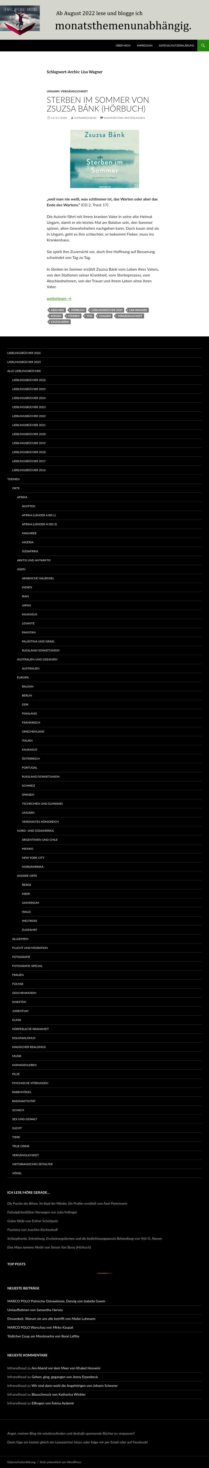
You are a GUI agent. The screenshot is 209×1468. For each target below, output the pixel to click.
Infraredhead (85, 118)
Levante (28, 623)
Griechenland (33, 731)
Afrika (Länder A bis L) (39, 515)
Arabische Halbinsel (38, 578)
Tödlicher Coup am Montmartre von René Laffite (43, 1336)
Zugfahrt (29, 930)
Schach (18, 1110)
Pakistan (29, 632)
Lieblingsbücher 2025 (24, 362)
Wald (26, 912)
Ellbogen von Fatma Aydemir (53, 1403)
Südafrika (30, 551)
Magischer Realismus (29, 1047)
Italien (27, 740)
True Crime (20, 1146)
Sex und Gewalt (24, 1119)
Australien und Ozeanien (37, 659)
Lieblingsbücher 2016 (29, 470)
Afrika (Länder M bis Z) (39, 524)
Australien (31, 668)
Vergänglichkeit (74, 91)
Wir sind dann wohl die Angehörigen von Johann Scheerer (75, 1385)
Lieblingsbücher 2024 (29, 398)
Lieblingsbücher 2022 (29, 416)
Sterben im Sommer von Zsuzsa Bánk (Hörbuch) (98, 104)
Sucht (17, 1128)
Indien (27, 587)
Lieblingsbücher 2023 (29, 407)
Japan (26, 605)
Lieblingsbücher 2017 (29, 461)
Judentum (20, 1011)
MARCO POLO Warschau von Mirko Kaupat (40, 1327)
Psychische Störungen (30, 1083)
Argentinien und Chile (40, 839)
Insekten (19, 1002)
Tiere (16, 1137)
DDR (25, 704)
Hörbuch (78, 310)
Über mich (123, 45)
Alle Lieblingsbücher (24, 371)
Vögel (17, 1173)
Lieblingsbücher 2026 (24, 353)
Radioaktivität (24, 1101)
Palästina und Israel (38, 641)
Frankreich (31, 722)
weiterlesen (59, 298)
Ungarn (53, 91)
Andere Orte (27, 875)
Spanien (28, 794)
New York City (33, 857)
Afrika (22, 497)
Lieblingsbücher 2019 (29, 443)
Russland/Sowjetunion (41, 650)
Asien (21, 569)
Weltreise (29, 921)
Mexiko (27, 848)
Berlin (27, 695)
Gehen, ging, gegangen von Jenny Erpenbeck (65, 1377)
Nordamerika (32, 866)
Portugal (29, 767)
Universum (30, 903)
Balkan (27, 686)
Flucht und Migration (30, 948)
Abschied (57, 310)
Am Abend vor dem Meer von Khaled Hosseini (65, 1368)
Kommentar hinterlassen (124, 118)
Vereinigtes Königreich (40, 821)
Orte (16, 488)
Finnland (29, 713)
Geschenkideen (24, 993)
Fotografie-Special (27, 966)
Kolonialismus (24, 1038)
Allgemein (20, 939)
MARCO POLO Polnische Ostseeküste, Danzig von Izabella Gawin (56, 1301)
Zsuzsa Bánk (60, 321)
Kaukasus (29, 614)
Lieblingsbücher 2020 (106, 310)
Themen (13, 479)
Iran (25, 596)
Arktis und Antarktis (34, 560)
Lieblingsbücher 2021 (29, 425)
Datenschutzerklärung (176, 45)
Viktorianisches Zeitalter (32, 1164)
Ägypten (28, 506)
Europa (23, 677)
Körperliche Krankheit (30, 1029)
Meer (26, 894)
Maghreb (29, 533)
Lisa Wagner (138, 310)
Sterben (74, 315)
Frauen (18, 975)
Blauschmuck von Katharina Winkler (59, 1394)
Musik (16, 1056)
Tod (89, 315)
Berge (26, 885)
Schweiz (28, 785)
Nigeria (27, 542)
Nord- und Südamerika (35, 830)
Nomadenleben (24, 1065)
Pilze (16, 1074)
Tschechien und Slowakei (42, 803)
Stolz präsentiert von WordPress (60, 1462)
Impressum (144, 45)
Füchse (17, 984)
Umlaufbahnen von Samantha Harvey (35, 1310)
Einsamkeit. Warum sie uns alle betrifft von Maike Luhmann (51, 1318)
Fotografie (21, 957)
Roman (56, 315)
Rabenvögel (21, 1092)
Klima (16, 1020)
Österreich (31, 758)
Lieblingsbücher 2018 (29, 452)
